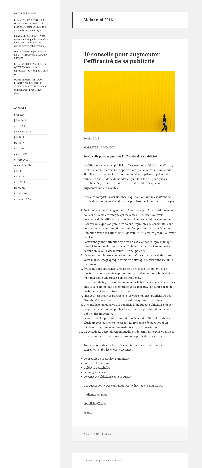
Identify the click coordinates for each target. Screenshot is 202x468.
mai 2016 (19, 176)
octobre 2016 (21, 159)
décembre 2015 (22, 199)
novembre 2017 (22, 131)
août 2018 (19, 114)
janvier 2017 (20, 154)
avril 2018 (19, 126)
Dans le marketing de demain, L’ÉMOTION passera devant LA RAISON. (30, 55)
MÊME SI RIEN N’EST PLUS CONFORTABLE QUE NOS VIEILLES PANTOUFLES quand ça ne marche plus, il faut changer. (30, 86)
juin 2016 (19, 170)
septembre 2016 (22, 165)
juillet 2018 (20, 120)
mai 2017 (19, 142)
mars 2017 (19, 148)
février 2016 (20, 193)
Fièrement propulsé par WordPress (103, 460)
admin (107, 434)
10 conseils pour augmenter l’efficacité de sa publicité (122, 57)
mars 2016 (19, 187)
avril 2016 (19, 182)
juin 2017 (19, 137)
